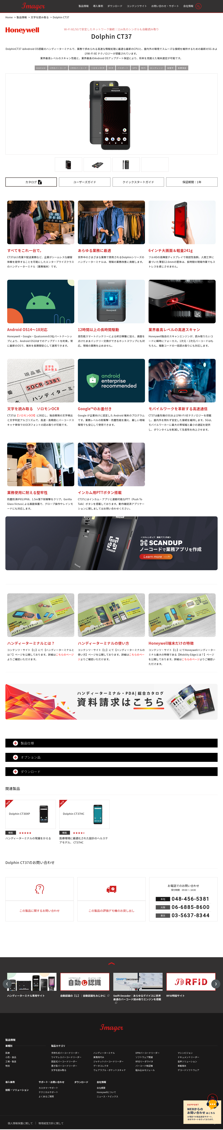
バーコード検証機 (144, 1066)
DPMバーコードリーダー (148, 1053)
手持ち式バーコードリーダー (65, 1053)
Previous (7, 984)
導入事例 (10, 1082)
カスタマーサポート (48, 1088)
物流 (7, 1066)
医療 (7, 1053)
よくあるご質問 (46, 1097)
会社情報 (101, 1082)
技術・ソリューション (17, 1090)
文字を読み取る (58, 1070)
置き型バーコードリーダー (64, 1066)
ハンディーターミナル (104, 1053)
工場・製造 (10, 1062)
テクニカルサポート (48, 1092)
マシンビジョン (185, 1053)
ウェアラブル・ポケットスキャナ (109, 1070)
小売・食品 (10, 1057)
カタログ (31, 182)
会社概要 (101, 1088)
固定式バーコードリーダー (64, 1062)
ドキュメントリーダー (188, 1057)
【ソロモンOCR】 (26, 415)
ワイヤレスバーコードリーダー (66, 1057)
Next (215, 984)
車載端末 (182, 1066)
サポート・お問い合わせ (51, 1082)
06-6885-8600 (191, 907)
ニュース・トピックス (107, 1097)
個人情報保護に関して (20, 1124)
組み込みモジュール (145, 1070)
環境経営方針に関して (51, 1124)
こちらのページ (65, 654)
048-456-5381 (191, 899)
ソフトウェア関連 (144, 1057)
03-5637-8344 (191, 915)
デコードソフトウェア (188, 1070)
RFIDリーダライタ (144, 1062)
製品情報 (10, 1040)
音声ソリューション (187, 1062)
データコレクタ (100, 1066)
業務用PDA (98, 1057)
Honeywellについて (106, 1092)
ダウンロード (81, 1082)
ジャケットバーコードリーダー (108, 1062)
